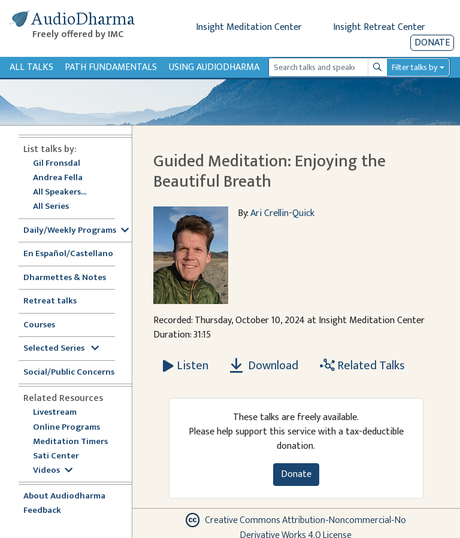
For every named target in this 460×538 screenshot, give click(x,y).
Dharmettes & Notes (64, 278)
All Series (51, 207)
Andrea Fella (58, 178)
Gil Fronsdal (56, 164)
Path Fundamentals (111, 67)
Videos (52, 471)
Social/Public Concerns (68, 372)
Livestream (55, 413)
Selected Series (61, 348)
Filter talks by (414, 67)
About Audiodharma (64, 496)
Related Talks (362, 365)
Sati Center (56, 456)
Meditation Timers (70, 442)
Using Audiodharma (214, 67)
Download (264, 365)
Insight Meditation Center (249, 27)
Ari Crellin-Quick (282, 213)
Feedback (42, 511)
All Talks (31, 67)
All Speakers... (59, 192)
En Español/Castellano (68, 254)
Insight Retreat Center (379, 27)
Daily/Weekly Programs (76, 231)
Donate (432, 43)
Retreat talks (50, 301)
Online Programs (66, 427)
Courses (39, 325)
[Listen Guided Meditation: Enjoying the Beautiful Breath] (185, 365)
